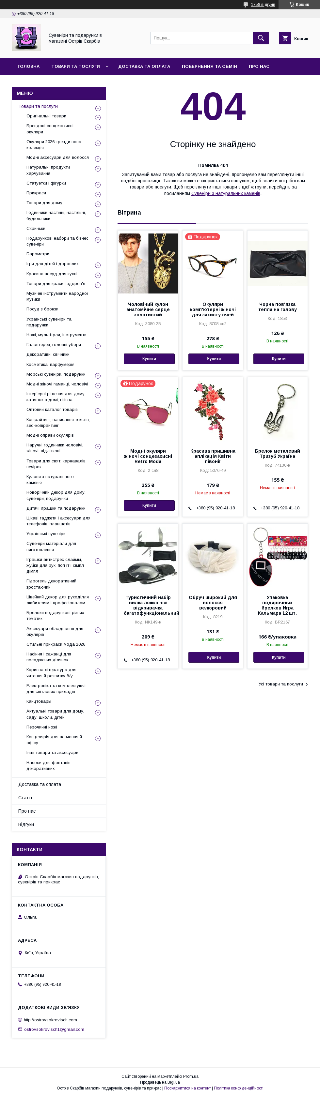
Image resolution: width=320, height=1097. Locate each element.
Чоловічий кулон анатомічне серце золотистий (148, 309)
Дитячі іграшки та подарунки (56, 508)
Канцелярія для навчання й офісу (54, 739)
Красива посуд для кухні (51, 273)
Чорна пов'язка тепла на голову (277, 307)
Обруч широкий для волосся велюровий (213, 602)
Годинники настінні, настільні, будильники (56, 215)
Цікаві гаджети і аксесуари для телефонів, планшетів (58, 521)
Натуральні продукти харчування (48, 170)
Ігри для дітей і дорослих (52, 263)
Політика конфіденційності (239, 1088)
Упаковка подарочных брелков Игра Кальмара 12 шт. (277, 605)
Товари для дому (44, 202)
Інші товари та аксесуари (52, 752)
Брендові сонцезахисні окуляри (49, 128)
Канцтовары (38, 701)
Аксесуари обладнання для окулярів (54, 631)
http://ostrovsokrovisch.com (50, 1019)
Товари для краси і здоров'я (55, 283)
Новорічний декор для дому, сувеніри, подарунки (56, 495)
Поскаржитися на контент (187, 1088)
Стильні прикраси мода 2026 (55, 644)
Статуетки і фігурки (46, 183)
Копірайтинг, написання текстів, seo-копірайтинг (58, 422)
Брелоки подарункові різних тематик (55, 615)
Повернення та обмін (209, 66)
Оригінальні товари (46, 115)
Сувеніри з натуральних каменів (225, 193)
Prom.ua (191, 1076)
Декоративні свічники (48, 354)
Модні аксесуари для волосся (57, 157)
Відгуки (63, 83)
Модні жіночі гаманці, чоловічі (57, 384)
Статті (25, 797)
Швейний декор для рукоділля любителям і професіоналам (57, 599)
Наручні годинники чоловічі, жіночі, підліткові (54, 448)
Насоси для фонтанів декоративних (48, 765)
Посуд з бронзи (42, 309)
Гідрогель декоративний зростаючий (51, 584)
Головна (29, 66)
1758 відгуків (263, 4)
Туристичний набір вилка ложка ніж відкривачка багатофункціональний (148, 605)
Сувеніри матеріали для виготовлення (51, 546)
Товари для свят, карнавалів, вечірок (56, 463)
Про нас (259, 66)
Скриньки (35, 228)
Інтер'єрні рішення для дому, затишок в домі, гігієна (56, 396)
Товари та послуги (75, 66)
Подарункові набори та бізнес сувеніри (57, 241)
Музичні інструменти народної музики (57, 296)
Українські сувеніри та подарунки (49, 322)
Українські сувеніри (46, 533)
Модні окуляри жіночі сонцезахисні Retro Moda (148, 456)
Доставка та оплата (144, 66)
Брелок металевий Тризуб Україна (277, 453)
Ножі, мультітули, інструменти (56, 334)
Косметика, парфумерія (50, 364)
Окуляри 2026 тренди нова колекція (53, 144)
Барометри (37, 253)
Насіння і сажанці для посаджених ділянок (48, 657)
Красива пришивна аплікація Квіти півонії (212, 456)
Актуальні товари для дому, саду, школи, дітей (55, 714)
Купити (149, 358)
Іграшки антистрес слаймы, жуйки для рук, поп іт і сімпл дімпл (55, 565)
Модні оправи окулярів (50, 435)
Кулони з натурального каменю (50, 479)
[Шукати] (261, 38)
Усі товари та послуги (281, 684)
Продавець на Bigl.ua (160, 1082)
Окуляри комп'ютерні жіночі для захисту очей (213, 309)
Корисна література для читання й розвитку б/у (51, 672)
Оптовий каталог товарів (52, 409)
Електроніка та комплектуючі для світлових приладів (56, 688)
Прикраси (36, 192)
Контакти (30, 83)
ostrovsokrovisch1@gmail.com (54, 1029)
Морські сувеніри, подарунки (56, 374)
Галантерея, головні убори (53, 344)
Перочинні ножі (41, 727)
